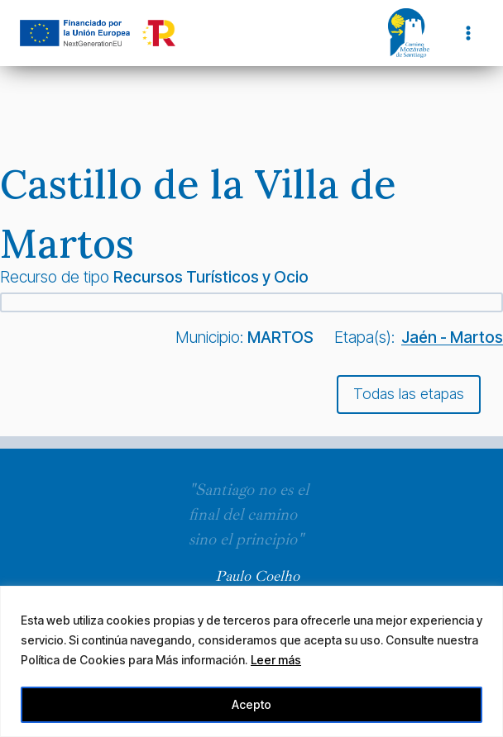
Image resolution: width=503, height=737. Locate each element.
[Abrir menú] (468, 32)
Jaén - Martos (452, 337)
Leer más (276, 660)
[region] (251, 661)
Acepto (251, 704)
